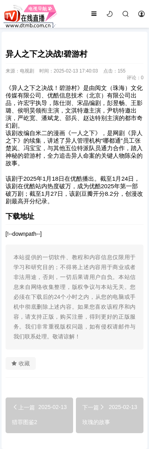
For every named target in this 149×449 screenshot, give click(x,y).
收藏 (21, 363)
